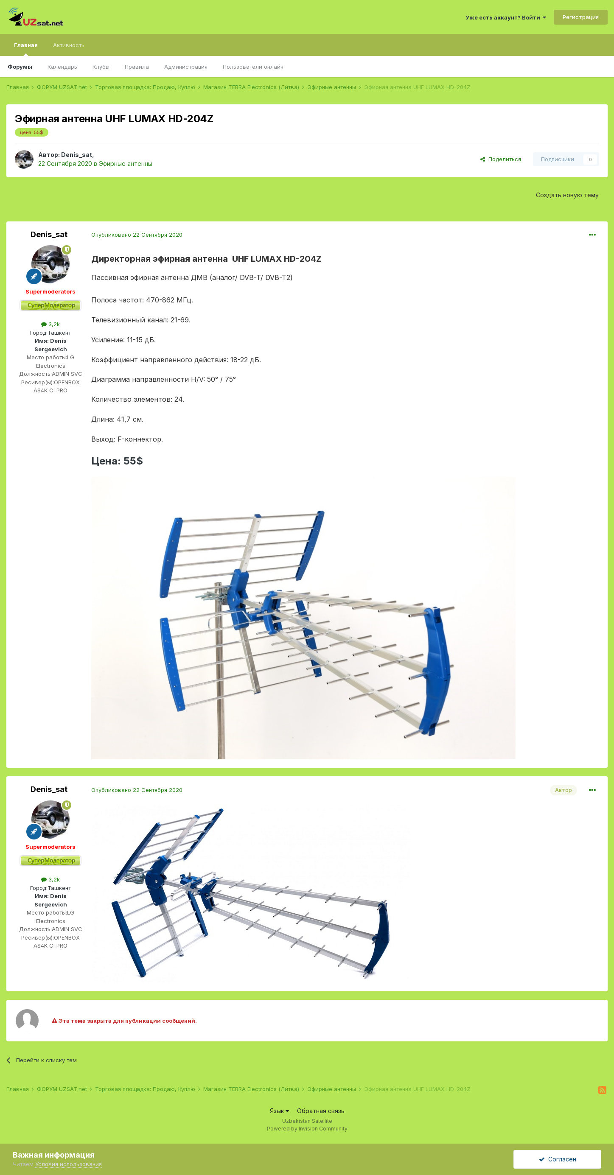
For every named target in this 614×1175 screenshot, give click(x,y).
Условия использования (68, 1164)
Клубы (101, 66)
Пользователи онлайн (253, 66)
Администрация (185, 66)
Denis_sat (76, 154)
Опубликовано (136, 234)
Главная (26, 49)
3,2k (50, 324)
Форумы (20, 66)
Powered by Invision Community (307, 1128)
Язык (279, 1110)
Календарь (62, 66)
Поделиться (500, 159)
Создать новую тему (567, 195)
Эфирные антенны (125, 163)
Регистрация (581, 17)
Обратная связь (321, 1110)
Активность (68, 45)
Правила (137, 66)
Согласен (557, 1159)
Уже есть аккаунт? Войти (505, 17)
